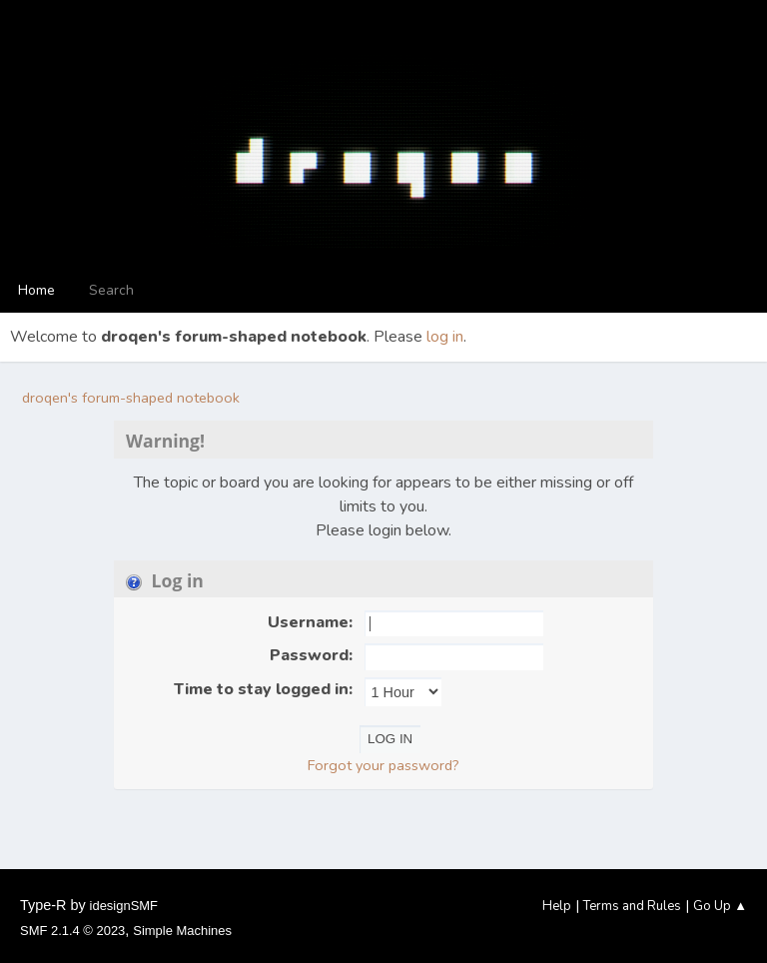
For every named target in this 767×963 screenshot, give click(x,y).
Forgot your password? (383, 765)
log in (444, 337)
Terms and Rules (632, 906)
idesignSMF (124, 905)
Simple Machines (182, 930)
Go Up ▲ (720, 906)
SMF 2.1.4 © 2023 (72, 930)
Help (556, 906)
